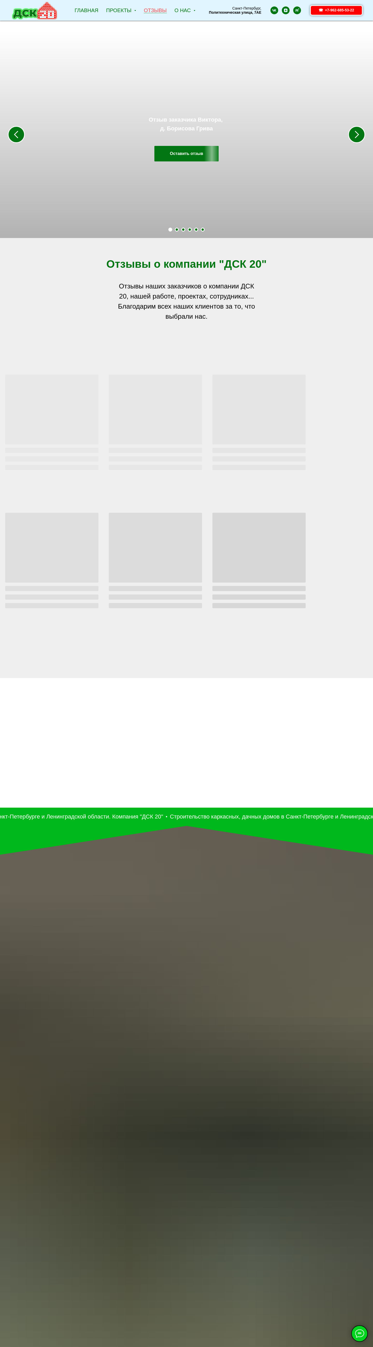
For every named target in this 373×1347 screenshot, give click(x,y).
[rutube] (297, 10)
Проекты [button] (119, 10)
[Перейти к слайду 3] (183, 230)
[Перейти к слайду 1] (170, 230)
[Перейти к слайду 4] (190, 230)
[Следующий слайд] (356, 134)
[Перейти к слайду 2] (177, 230)
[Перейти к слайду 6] (203, 230)
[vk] (274, 10)
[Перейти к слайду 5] (196, 230)
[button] (186, 153)
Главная (86, 10)
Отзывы (155, 10)
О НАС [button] (183, 10)
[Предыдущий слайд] (16, 134)
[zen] (286, 10)
